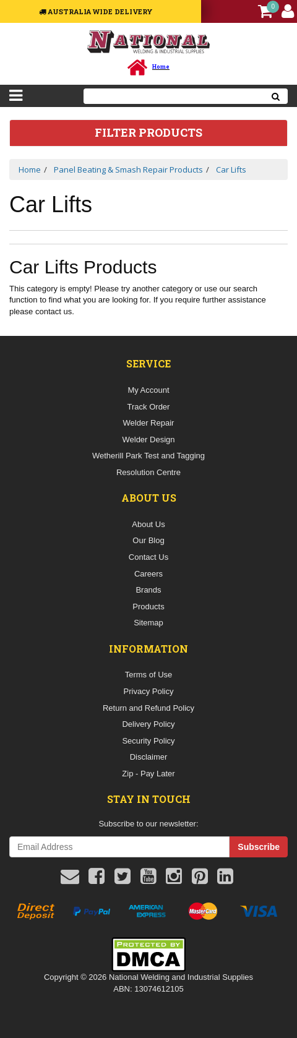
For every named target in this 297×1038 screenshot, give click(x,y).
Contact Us (148, 557)
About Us (148, 524)
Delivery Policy (148, 724)
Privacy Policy (149, 691)
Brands (148, 589)
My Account (148, 390)
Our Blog (148, 540)
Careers (148, 573)
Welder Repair (148, 422)
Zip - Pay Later (148, 773)
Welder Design (148, 439)
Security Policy (148, 740)
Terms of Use (149, 674)
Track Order (148, 406)
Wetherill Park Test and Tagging (148, 455)
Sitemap (148, 622)
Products (148, 606)
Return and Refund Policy (148, 708)
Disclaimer (149, 756)
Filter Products (148, 133)
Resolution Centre (148, 472)
